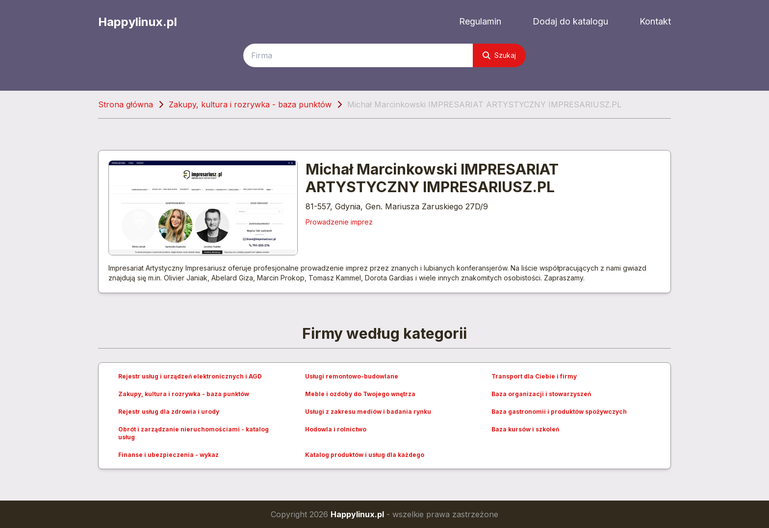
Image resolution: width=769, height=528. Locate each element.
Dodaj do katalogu (570, 21)
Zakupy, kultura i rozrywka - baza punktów (250, 104)
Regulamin (480, 21)
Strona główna (125, 104)
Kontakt (655, 21)
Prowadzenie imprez (339, 222)
